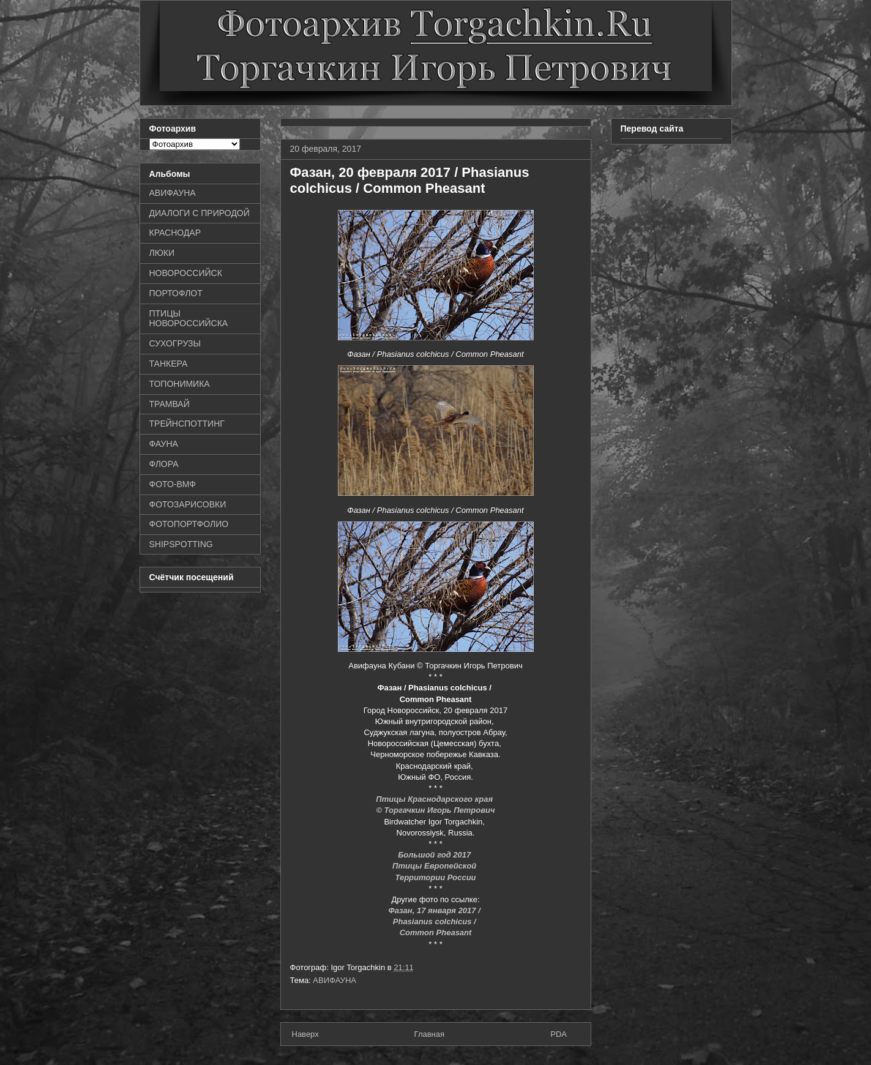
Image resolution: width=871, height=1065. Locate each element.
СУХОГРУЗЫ (175, 343)
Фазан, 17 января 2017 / (436, 910)
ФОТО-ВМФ (172, 484)
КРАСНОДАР (175, 232)
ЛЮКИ (162, 253)
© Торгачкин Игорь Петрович (435, 810)
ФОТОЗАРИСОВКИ (187, 504)
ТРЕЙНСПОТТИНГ (187, 423)
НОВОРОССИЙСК (185, 273)
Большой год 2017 (435, 854)
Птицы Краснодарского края (435, 799)
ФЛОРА (164, 464)
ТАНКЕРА (168, 363)
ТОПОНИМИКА (179, 384)
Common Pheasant (436, 932)
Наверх (305, 1034)
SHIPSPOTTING (181, 544)
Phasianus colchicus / (435, 921)
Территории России (435, 877)
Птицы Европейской (435, 865)
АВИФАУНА (334, 980)
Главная (429, 1034)
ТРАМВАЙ (169, 404)
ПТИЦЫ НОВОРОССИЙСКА (188, 318)
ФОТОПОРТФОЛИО (189, 524)
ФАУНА (163, 444)
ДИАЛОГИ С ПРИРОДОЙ (199, 213)
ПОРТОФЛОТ (176, 293)
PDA (558, 1034)
